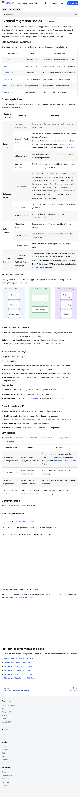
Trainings (5, 782)
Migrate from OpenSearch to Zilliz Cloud (19, 678)
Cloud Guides (22, 3)
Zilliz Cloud (6, 734)
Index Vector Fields (60, 461)
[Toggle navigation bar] (3, 3)
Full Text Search (69, 148)
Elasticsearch (8, 73)
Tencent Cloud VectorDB (12, 86)
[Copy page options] (51, 21)
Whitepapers (7, 775)
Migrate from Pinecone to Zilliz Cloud (18, 659)
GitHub (4, 756)
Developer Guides (9, 705)
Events (4, 785)
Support (55, 3)
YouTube (5, 746)
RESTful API (6, 708)
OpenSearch (8, 92)
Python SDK (6, 712)
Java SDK (5, 715)
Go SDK (5, 719)
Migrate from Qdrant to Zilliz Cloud (17, 662)
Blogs (4, 772)
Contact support (32, 398)
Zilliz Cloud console (26, 521)
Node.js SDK (6, 722)
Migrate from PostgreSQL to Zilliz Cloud (19, 670)
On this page (8, 15)
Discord (5, 760)
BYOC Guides (33, 3)
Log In (63, 3)
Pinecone (6, 60)
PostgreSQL (7, 79)
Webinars (5, 778)
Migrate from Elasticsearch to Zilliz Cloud (20, 666)
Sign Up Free (72, 3)
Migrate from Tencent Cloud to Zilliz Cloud (20, 674)
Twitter (4, 753)
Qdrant (6, 66)
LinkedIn (5, 750)
